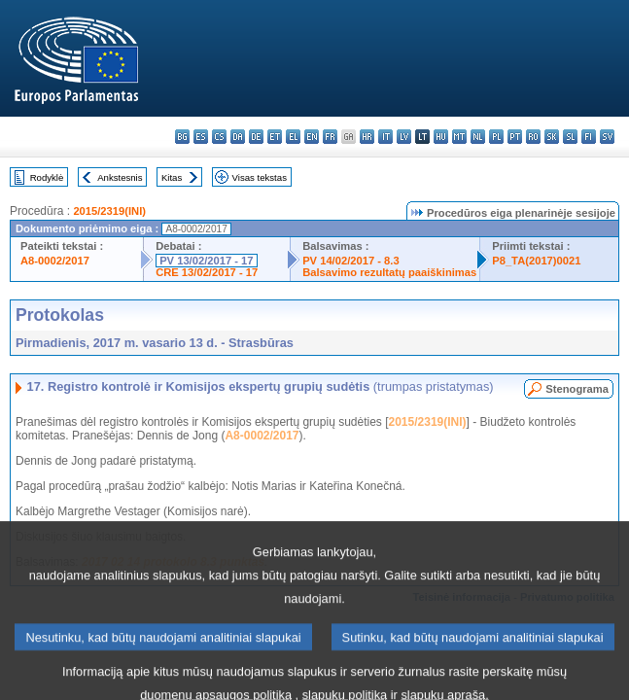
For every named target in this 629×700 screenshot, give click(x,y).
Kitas (171, 177)
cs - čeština (219, 136)
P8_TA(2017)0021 (536, 260)
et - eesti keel (274, 136)
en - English (311, 136)
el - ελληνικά (293, 136)
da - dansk (237, 136)
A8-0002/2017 (54, 260)
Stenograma (577, 389)
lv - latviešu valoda (404, 136)
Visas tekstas (259, 177)
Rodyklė (47, 177)
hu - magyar (441, 136)
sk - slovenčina (551, 136)
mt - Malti (459, 136)
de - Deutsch (256, 136)
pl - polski (496, 136)
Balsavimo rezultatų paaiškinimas (389, 272)
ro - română (533, 136)
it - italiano (385, 136)
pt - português (514, 136)
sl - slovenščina (570, 136)
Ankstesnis (119, 177)
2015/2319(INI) (109, 211)
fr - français (330, 136)
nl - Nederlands (478, 136)
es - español (200, 136)
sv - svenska (607, 136)
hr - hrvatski (367, 136)
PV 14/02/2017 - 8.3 (351, 260)
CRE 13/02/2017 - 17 (207, 272)
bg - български (182, 136)
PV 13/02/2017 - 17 (206, 260)
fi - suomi (588, 136)
